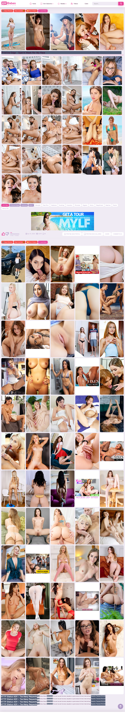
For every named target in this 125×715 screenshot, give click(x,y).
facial (115, 205)
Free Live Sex (20, 11)
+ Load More (43, 11)
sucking (61, 205)
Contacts (11, 712)
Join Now (5, 205)
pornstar (77, 205)
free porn (46, 205)
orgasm (85, 205)
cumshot (69, 205)
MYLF (31, 205)
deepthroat (99, 205)
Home (3, 712)
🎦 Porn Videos (31, 11)
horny (92, 205)
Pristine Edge (15, 205)
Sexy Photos (7, 11)
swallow (108, 205)
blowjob (37, 205)
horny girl (5, 208)
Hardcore (24, 205)
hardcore (54, 205)
